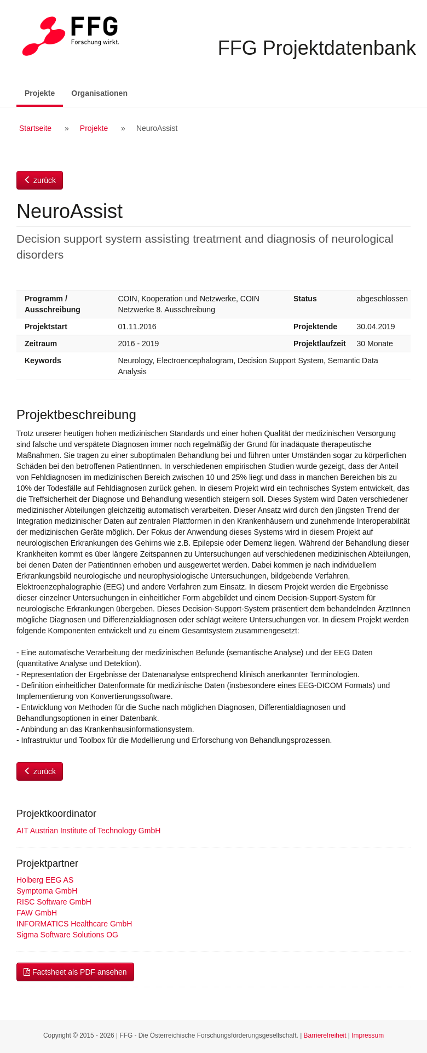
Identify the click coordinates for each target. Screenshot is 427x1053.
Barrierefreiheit (325, 1035)
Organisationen (99, 93)
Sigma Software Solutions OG (67, 934)
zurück (40, 180)
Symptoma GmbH (46, 890)
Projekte (44, 92)
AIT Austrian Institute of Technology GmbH (88, 830)
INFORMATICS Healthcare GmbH (74, 923)
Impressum (367, 1035)
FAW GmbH (36, 912)
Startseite (35, 128)
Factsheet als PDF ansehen (75, 972)
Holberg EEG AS (44, 879)
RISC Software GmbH (53, 901)
